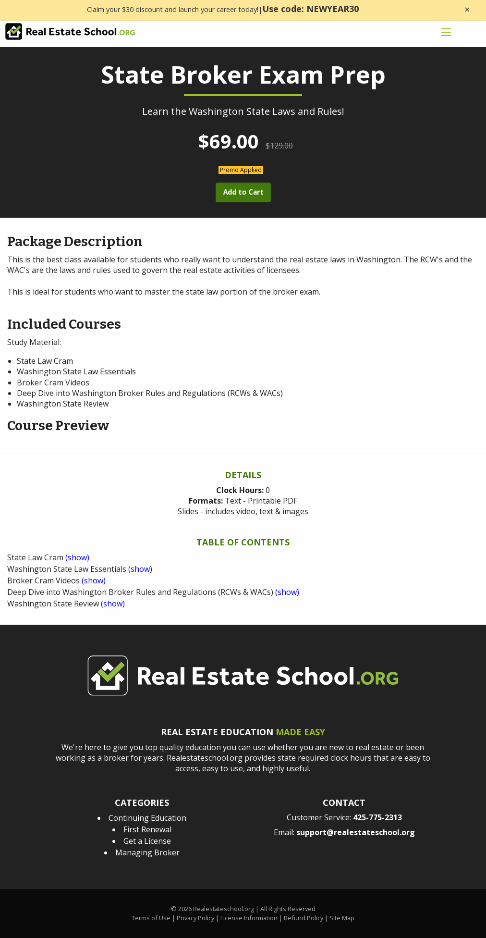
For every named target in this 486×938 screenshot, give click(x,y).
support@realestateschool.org (355, 832)
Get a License (147, 841)
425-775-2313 (377, 817)
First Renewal (147, 829)
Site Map (341, 917)
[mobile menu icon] (446, 32)
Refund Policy (303, 917)
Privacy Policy (195, 917)
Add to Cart (243, 192)
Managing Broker (147, 852)
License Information (249, 917)
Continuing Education (147, 818)
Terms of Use (151, 917)
